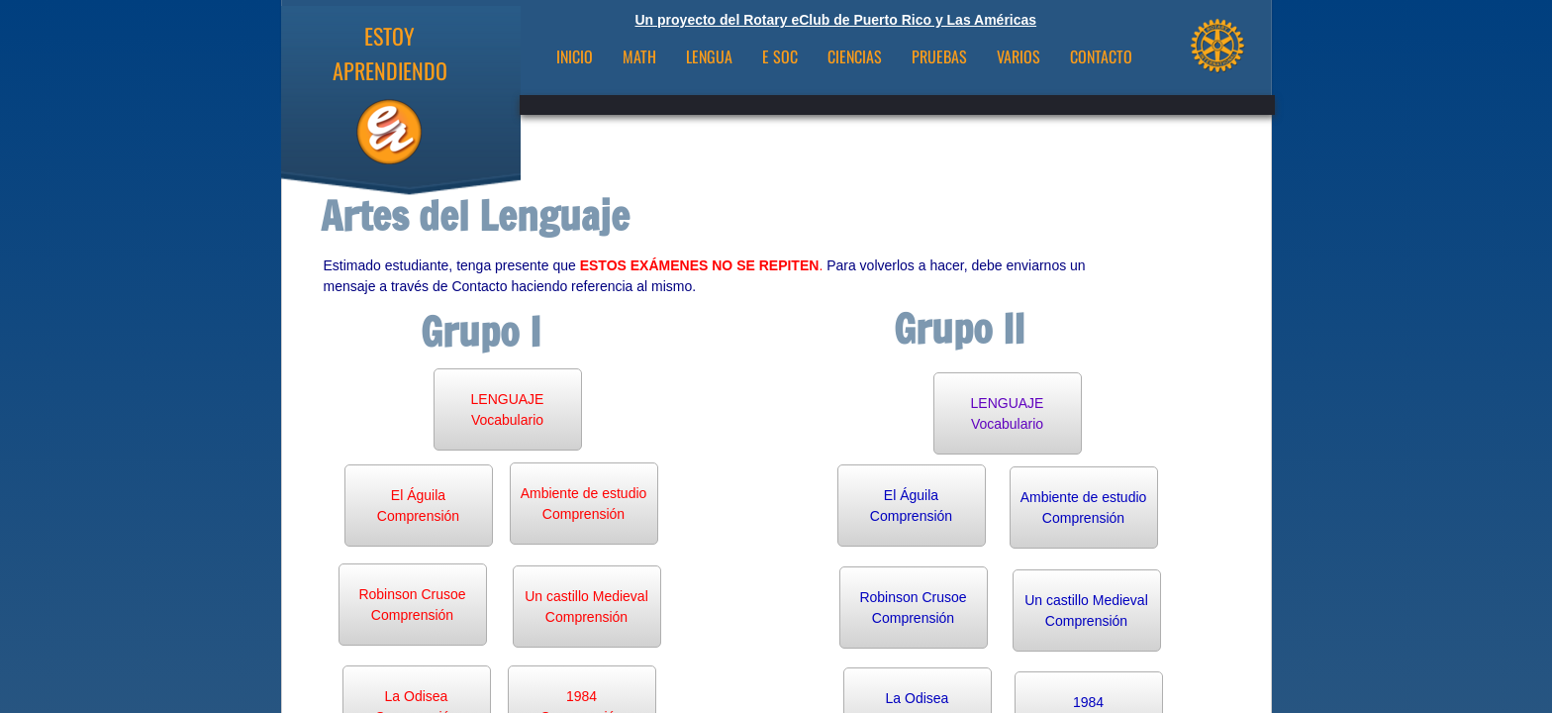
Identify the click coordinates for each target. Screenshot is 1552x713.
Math (639, 56)
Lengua (709, 56)
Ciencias (854, 56)
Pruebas (939, 56)
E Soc (780, 56)
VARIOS (1018, 56)
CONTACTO (1101, 56)
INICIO (574, 56)
